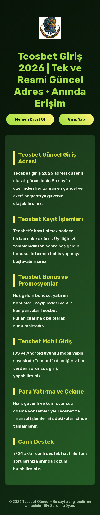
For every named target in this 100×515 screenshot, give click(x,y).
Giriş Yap (76, 119)
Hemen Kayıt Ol (30, 119)
